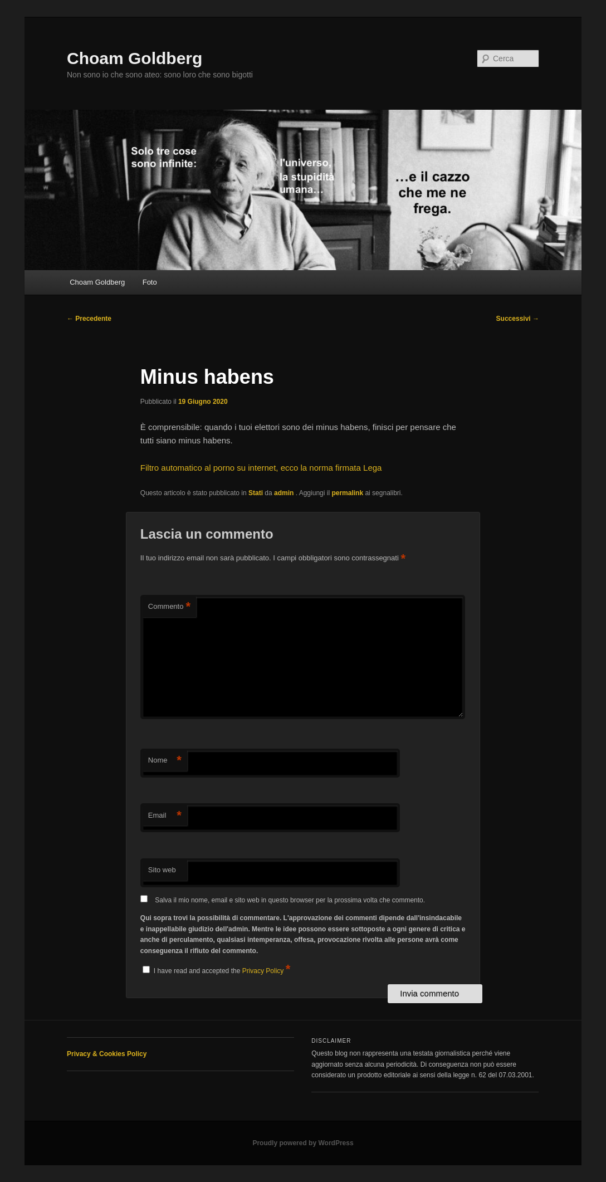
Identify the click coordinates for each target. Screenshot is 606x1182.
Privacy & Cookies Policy (106, 1054)
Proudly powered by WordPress (302, 1143)
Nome (165, 761)
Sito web (162, 870)
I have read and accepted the (216, 969)
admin (285, 493)
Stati (255, 493)
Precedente (89, 319)
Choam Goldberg (134, 58)
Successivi (517, 319)
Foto (150, 282)
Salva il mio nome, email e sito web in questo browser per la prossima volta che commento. (290, 900)
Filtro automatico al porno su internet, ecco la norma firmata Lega (261, 467)
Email (165, 816)
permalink (347, 493)
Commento (169, 607)
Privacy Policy (264, 971)
